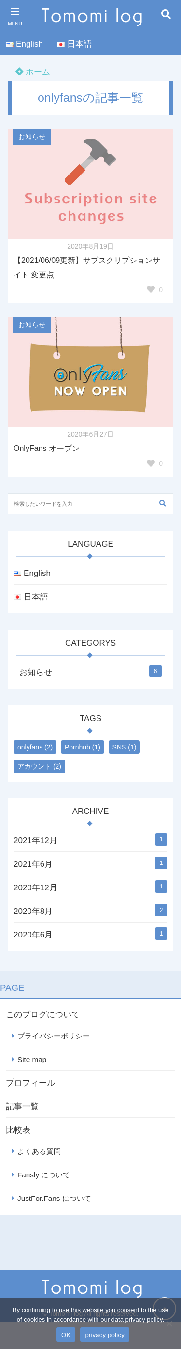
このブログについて (43, 1014)
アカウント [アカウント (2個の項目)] (39, 766)
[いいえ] (169, 1323)
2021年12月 (35, 840)
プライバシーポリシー (53, 1036)
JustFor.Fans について (54, 1198)
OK (65, 1334)
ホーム (32, 71)
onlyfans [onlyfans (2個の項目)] (35, 747)
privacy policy (105, 1334)
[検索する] (162, 503)
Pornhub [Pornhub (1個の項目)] (82, 747)
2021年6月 (33, 864)
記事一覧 (22, 1106)
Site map (31, 1059)
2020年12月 (35, 887)
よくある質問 (39, 1151)
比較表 (18, 1130)
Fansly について (43, 1175)
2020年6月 (33, 934)
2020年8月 (33, 911)
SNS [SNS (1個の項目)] (124, 747)
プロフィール (30, 1082)
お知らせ (31, 136)
